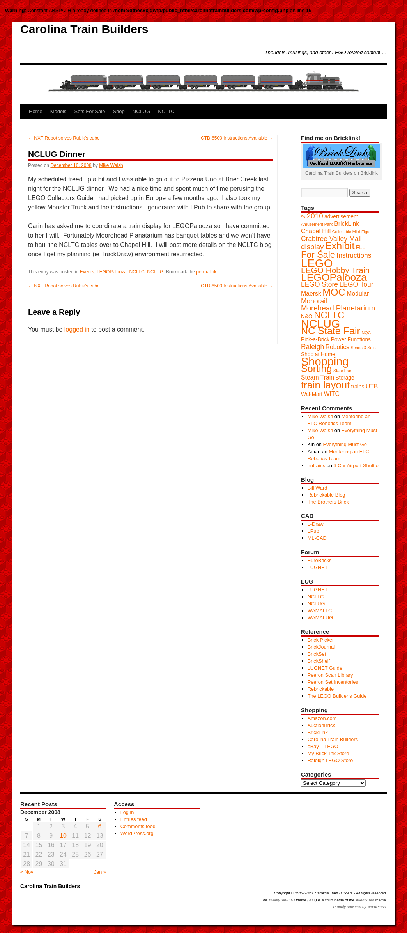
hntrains (317, 465)
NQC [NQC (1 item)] (366, 332)
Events (87, 272)
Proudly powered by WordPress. (360, 907)
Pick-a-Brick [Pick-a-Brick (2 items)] (315, 339)
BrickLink (318, 732)
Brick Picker (321, 640)
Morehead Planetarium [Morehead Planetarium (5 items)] (338, 308)
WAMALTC (320, 611)
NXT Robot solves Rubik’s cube (64, 138)
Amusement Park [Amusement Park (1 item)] (317, 224)
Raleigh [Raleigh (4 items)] (312, 347)
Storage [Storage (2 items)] (344, 378)
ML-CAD (317, 538)
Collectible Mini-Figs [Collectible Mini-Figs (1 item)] (350, 231)
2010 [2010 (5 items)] (315, 216)
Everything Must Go (344, 444)
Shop (118, 111)
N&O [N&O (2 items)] (307, 316)
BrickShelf (319, 661)
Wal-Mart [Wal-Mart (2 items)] (311, 394)
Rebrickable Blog (326, 495)
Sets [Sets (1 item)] (371, 347)
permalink (206, 272)
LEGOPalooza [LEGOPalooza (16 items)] (334, 277)
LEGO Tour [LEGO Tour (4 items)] (356, 284)
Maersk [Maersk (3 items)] (311, 293)
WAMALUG (320, 618)
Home (35, 111)
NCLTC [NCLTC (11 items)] (329, 315)
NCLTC (166, 111)
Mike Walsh (111, 165)
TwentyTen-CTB (281, 900)
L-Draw (316, 524)
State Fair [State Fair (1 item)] (342, 370)
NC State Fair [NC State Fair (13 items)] (330, 330)
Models (58, 111)
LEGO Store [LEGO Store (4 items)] (319, 284)
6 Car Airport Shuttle (356, 465)
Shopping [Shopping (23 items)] (325, 361)
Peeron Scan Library (330, 675)
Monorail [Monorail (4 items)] (314, 301)
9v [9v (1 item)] (303, 217)
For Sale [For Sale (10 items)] (318, 255)
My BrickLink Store (328, 753)
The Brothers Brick (328, 502)
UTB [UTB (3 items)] (372, 386)
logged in (77, 329)
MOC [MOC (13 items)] (333, 292)
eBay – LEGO (323, 746)
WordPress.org (137, 833)
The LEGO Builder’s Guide (337, 696)
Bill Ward (317, 488)
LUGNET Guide (325, 668)
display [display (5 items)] (312, 247)
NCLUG (141, 111)
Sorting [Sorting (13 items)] (316, 368)
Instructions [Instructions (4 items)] (353, 255)
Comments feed (138, 826)
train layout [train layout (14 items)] (325, 385)
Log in (127, 812)
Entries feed (133, 819)
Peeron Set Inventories (333, 682)
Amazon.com (322, 718)
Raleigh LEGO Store (330, 760)
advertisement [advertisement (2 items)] (341, 217)
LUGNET (318, 567)
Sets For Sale (89, 111)
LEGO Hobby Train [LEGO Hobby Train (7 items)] (335, 270)
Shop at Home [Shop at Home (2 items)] (318, 354)
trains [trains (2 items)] (358, 387)
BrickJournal (321, 647)
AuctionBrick (321, 725)
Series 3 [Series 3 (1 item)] (358, 347)
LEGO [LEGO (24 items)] (317, 263)
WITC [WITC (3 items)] (332, 393)
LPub (313, 531)
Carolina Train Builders (84, 29)
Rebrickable (321, 689)
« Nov (26, 872)
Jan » (100, 872)
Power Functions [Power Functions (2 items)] (351, 339)
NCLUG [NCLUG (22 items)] (320, 324)
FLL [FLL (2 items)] (360, 247)
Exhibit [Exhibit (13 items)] (339, 245)
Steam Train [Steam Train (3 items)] (317, 377)
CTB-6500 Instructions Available (237, 138)
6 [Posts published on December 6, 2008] (99, 826)
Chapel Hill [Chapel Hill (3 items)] (316, 231)
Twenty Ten (364, 900)
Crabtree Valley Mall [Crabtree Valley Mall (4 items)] (331, 239)
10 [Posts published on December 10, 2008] (63, 835)
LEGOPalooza (112, 272)
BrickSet (317, 654)
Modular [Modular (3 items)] (358, 293)
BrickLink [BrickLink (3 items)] (346, 223)
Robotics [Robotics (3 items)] (337, 347)
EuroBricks (320, 560)
